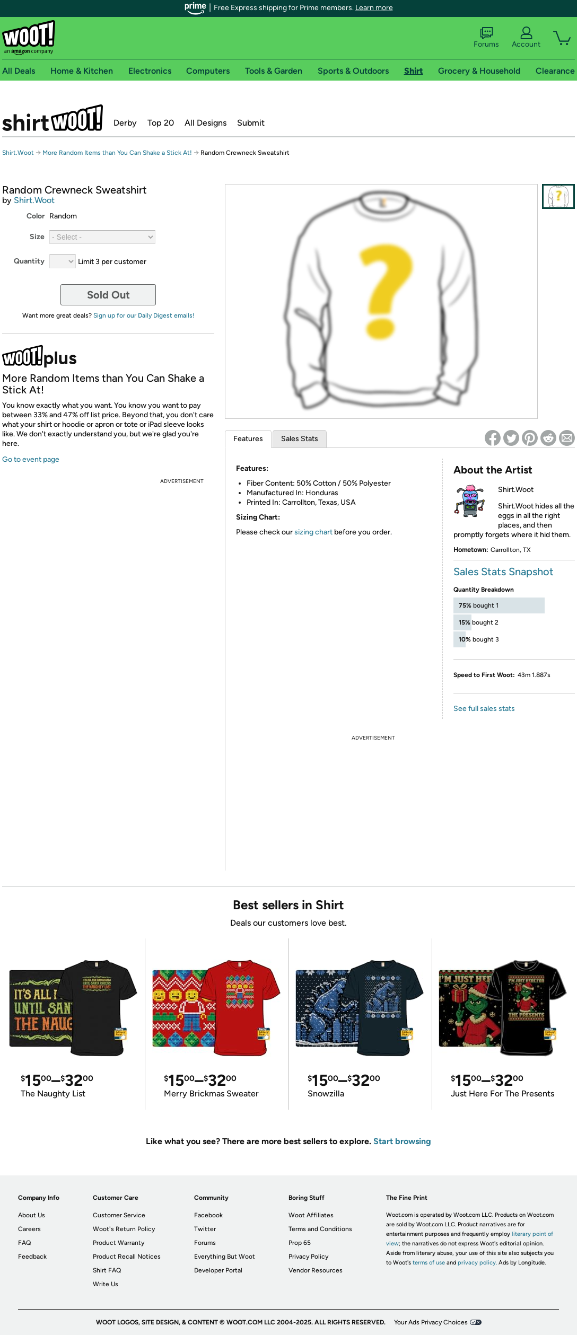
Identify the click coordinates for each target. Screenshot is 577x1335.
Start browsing (402, 1141)
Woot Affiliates (311, 1215)
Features (248, 438)
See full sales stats (484, 708)
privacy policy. (477, 1262)
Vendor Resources (315, 1270)
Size (37, 236)
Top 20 (160, 123)
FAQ (24, 1242)
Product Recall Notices (127, 1256)
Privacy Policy (308, 1256)
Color (36, 216)
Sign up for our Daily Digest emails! (144, 315)
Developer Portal (218, 1270)
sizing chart (313, 532)
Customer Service (119, 1215)
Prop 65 (299, 1242)
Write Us (105, 1284)
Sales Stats (299, 438)
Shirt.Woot (52, 117)
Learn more (374, 7)
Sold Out (108, 294)
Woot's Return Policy (124, 1229)
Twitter (205, 1229)
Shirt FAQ (107, 1270)
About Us (31, 1215)
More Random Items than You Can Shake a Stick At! (117, 152)
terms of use (429, 1262)
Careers (29, 1229)
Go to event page (30, 459)
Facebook (208, 1215)
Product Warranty (118, 1242)
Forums (486, 38)
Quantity (29, 261)
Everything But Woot (224, 1256)
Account (526, 38)
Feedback (32, 1256)
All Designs (205, 123)
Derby (125, 123)
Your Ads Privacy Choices (431, 1322)
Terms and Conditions (320, 1229)
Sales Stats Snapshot (503, 571)
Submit (251, 123)
